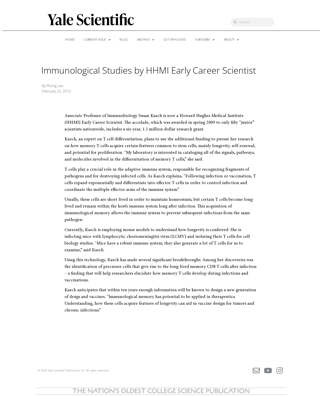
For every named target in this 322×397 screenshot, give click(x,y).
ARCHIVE (145, 40)
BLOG (124, 40)
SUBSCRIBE (205, 40)
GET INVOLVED (174, 40)
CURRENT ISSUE (97, 40)
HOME (70, 40)
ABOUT (231, 40)
